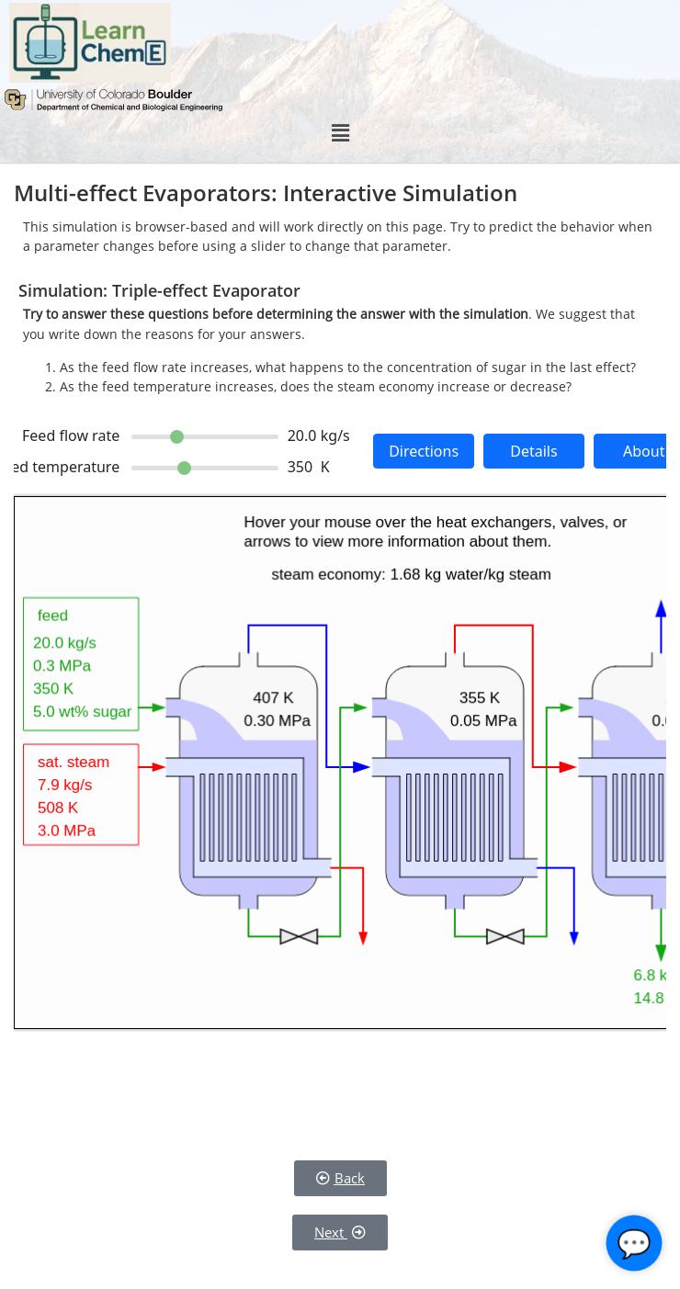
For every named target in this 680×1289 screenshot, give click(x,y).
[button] (340, 133)
